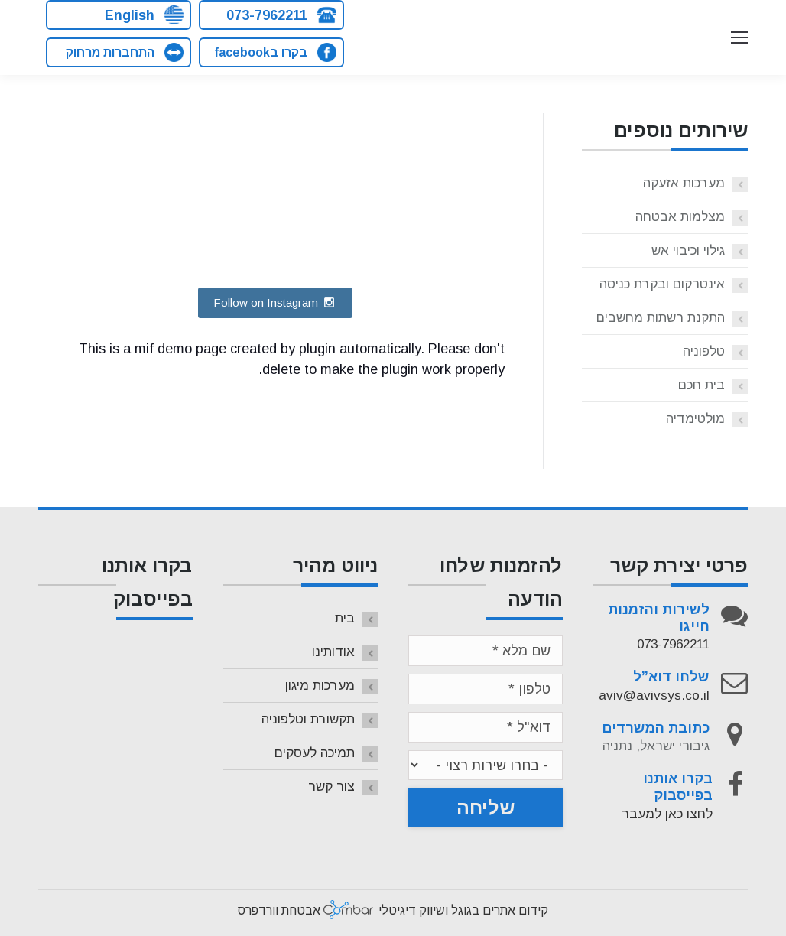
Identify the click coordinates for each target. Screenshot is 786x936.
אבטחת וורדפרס (279, 910)
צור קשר (331, 786)
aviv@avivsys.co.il (654, 695)
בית (345, 618)
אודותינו (333, 652)
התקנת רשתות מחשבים (660, 317)
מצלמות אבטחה (680, 217)
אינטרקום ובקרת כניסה (662, 284)
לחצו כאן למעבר (667, 814)
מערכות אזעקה (684, 183)
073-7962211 (673, 644)
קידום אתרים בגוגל (499, 910)
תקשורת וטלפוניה (308, 719)
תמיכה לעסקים (314, 753)
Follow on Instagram (275, 302)
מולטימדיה (695, 418)
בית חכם (701, 385)
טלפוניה (704, 351)
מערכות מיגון (320, 685)
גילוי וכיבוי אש (688, 250)
